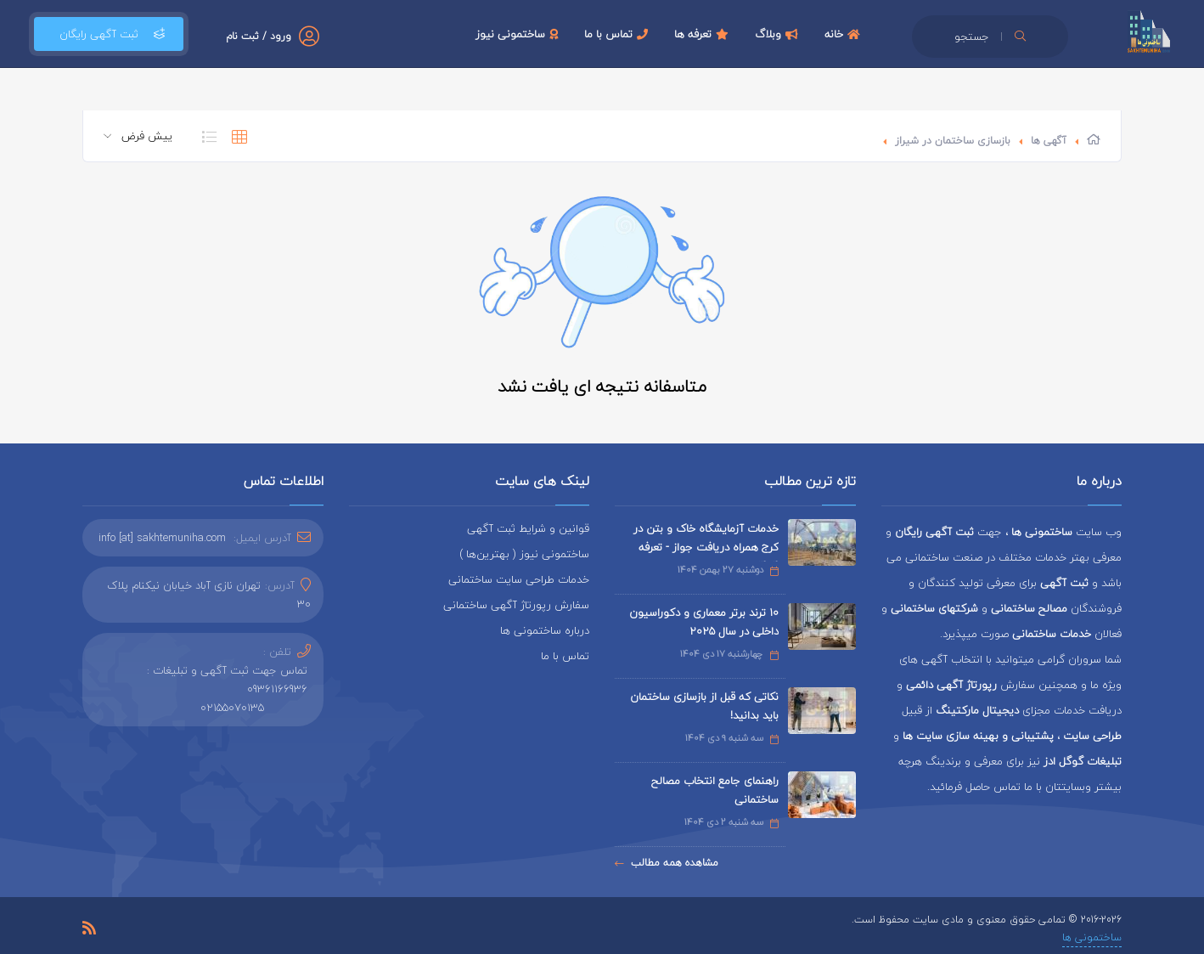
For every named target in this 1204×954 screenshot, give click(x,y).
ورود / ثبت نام (258, 36)
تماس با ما (618, 34)
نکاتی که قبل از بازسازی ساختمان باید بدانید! (704, 706)
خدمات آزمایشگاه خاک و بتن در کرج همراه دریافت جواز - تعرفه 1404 (706, 547)
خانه (844, 34)
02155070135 (232, 707)
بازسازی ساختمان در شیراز (952, 141)
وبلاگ (778, 34)
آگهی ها (1048, 141)
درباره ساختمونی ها (544, 630)
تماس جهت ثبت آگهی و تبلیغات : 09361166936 (227, 679)
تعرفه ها (703, 34)
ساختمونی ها (1092, 937)
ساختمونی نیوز (518, 34)
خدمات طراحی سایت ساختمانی (518, 579)
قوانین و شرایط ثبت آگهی (528, 528)
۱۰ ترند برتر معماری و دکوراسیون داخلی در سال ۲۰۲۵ (704, 622)
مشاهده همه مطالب (666, 863)
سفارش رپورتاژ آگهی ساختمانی (516, 605)
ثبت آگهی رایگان (109, 34)
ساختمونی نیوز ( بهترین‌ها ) (524, 554)
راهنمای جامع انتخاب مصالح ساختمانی (715, 790)
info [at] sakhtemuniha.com (162, 537)
